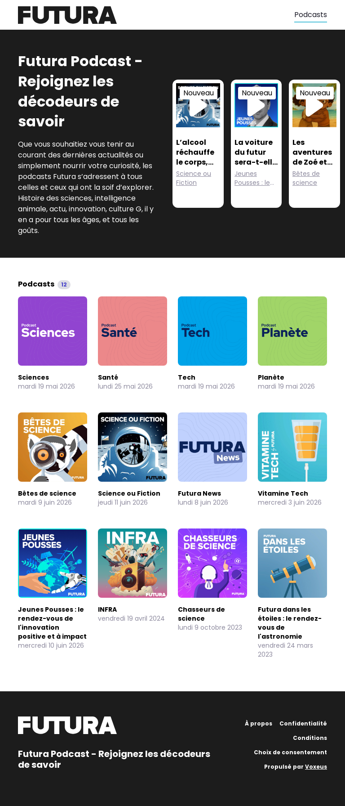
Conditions (310, 738)
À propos (258, 723)
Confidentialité (303, 723)
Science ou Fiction (193, 178)
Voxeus (316, 766)
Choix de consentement (290, 752)
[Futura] (156, 15)
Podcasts (310, 14)
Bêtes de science (306, 178)
